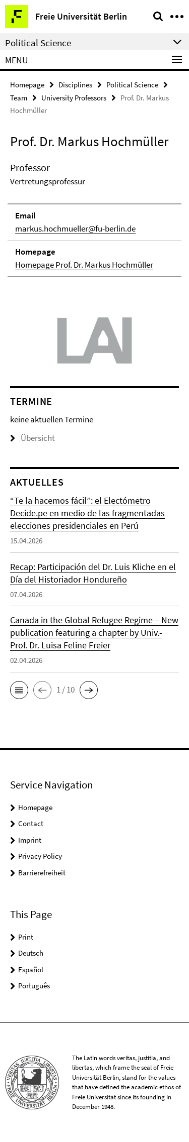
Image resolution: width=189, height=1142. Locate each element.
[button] (19, 690)
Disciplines (75, 84)
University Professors (73, 97)
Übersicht (32, 437)
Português (34, 985)
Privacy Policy (40, 856)
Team (18, 97)
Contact (30, 823)
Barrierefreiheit (42, 872)
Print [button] (25, 937)
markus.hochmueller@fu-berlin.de (75, 228)
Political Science (132, 84)
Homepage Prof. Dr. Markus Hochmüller (84, 264)
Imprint (29, 840)
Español (30, 969)
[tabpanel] (94, 219)
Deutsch (30, 953)
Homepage (27, 84)
